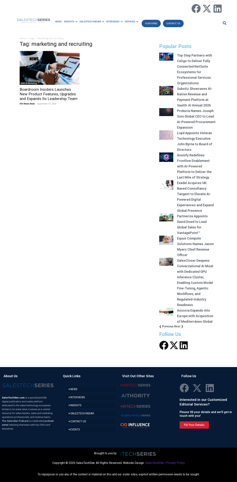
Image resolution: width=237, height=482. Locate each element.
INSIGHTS (70, 21)
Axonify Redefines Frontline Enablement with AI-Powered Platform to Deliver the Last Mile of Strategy (194, 166)
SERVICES (131, 21)
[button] (224, 23)
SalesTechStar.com (13, 397)
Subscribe (151, 23)
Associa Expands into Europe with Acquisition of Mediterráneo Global (195, 315)
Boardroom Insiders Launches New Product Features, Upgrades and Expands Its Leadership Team (48, 94)
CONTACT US (173, 23)
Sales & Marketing (29, 83)
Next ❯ (178, 326)
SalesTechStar (154, 463)
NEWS (58, 21)
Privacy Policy (175, 463)
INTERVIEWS (114, 21)
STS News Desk (27, 103)
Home (23, 38)
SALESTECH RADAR (92, 21)
